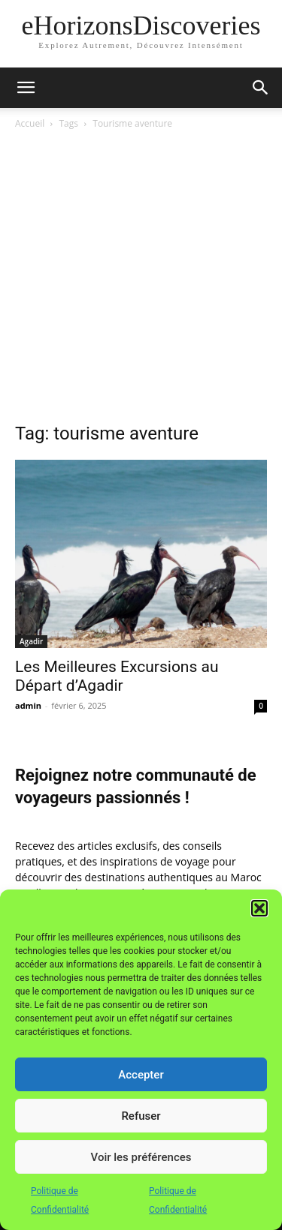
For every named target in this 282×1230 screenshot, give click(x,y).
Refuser (140, 1116)
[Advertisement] (141, 280)
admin (28, 705)
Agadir (31, 641)
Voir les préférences (141, 1157)
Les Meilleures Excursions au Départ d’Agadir (117, 676)
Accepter (140, 1075)
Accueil (29, 123)
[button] (259, 908)
